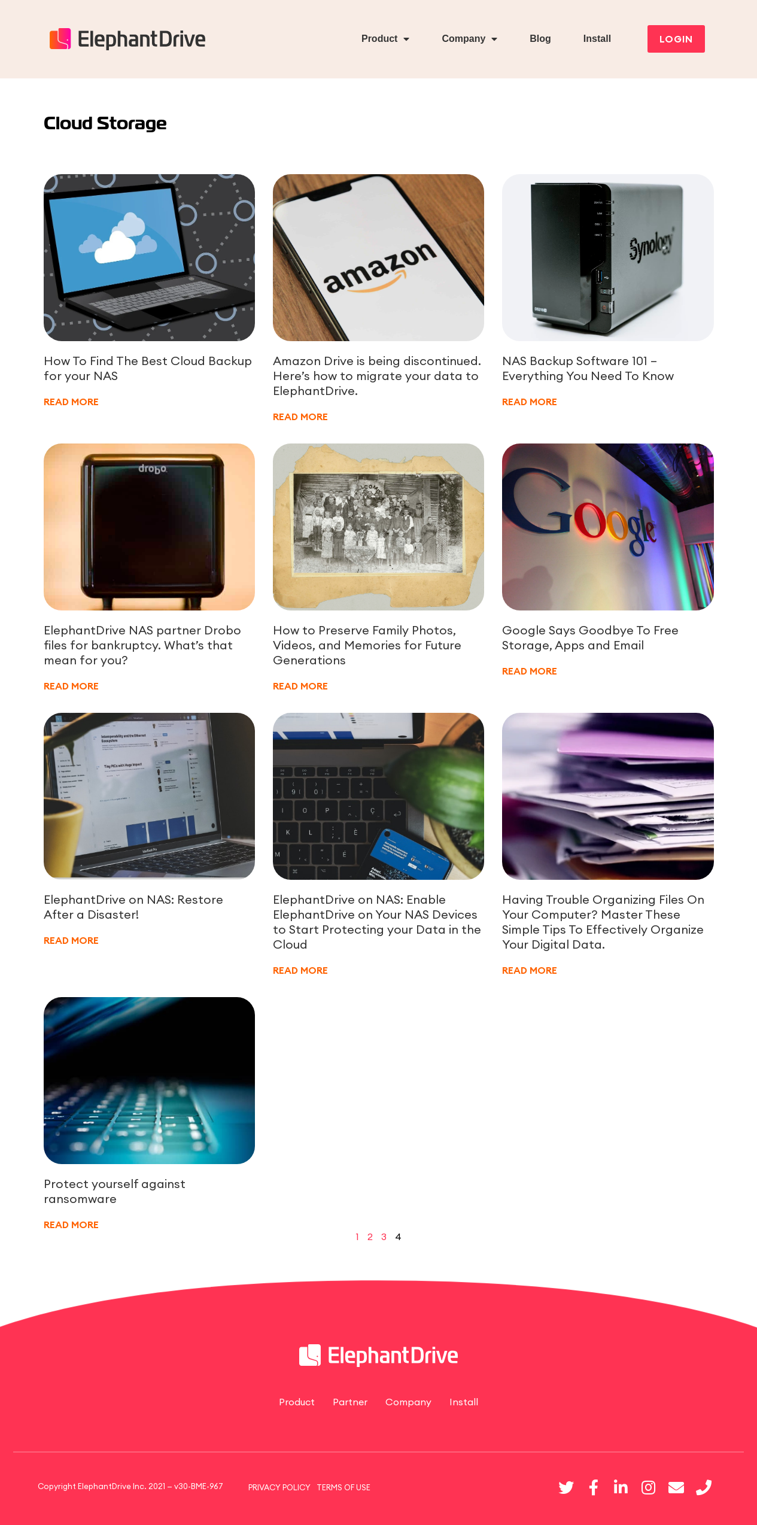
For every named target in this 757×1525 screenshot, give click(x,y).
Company (469, 39)
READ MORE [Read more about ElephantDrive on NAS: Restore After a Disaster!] (71, 940)
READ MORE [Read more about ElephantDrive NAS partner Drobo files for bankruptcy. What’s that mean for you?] (71, 686)
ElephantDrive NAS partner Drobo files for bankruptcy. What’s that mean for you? (142, 644)
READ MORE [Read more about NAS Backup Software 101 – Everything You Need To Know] (529, 402)
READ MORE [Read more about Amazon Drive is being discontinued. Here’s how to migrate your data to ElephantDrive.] (300, 417)
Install (597, 39)
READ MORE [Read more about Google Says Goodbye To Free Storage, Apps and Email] (529, 671)
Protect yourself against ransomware (115, 1191)
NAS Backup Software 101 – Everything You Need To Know (588, 368)
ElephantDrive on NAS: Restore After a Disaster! (133, 907)
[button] (676, 39)
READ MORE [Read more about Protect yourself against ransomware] (71, 1225)
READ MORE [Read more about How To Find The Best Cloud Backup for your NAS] (71, 402)
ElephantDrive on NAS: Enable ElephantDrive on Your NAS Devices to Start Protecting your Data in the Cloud (377, 922)
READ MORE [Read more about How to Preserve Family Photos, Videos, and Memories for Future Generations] (300, 686)
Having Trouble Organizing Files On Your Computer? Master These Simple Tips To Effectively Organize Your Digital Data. (603, 922)
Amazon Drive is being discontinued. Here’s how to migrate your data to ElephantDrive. (377, 375)
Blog (540, 39)
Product (385, 39)
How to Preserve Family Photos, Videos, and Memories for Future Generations (367, 644)
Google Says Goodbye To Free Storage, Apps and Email (590, 637)
